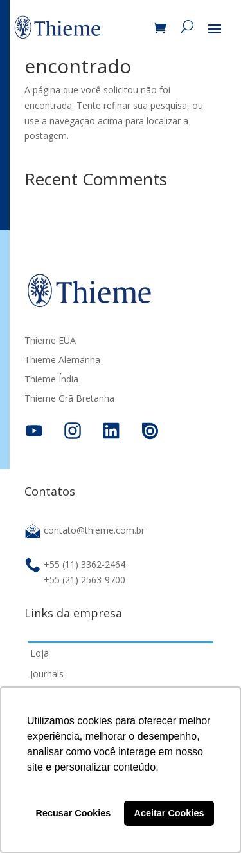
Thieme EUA (50, 341)
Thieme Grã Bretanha (69, 399)
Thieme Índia (51, 380)
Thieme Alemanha (62, 360)
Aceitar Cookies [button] (169, 813)
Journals (47, 674)
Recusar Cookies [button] (73, 813)
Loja (39, 653)
